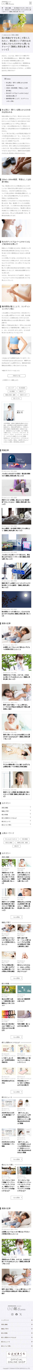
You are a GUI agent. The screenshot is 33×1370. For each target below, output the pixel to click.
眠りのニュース (6, 821)
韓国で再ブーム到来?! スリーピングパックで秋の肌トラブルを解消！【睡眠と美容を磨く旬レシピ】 (16, 585)
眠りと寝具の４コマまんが (9, 818)
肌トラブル (16, 398)
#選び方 (16, 846)
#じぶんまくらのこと (11, 839)
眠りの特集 (5, 814)
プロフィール (16, 375)
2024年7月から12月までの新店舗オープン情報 (8, 1115)
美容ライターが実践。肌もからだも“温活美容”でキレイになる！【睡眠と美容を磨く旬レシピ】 (16, 502)
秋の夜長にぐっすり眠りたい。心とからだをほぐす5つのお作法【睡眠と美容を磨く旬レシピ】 (16, 614)
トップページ (5, 1320)
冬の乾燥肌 (22, 388)
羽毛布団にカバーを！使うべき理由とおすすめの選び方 (23, 1083)
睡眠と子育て (5, 811)
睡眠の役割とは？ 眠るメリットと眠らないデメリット (23, 1060)
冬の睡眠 (12, 391)
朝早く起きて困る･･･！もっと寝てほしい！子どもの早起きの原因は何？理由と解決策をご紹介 (16, 707)
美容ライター (24, 395)
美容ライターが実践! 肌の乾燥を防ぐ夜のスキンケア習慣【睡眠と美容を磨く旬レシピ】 (16, 794)
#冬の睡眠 (25, 839)
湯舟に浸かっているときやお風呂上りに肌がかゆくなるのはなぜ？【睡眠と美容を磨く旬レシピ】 (16, 737)
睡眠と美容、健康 (10, 395)
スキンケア (11, 388)
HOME (2, 7)
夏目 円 (21, 391)
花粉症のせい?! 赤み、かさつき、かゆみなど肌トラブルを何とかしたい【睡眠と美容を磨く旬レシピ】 (16, 677)
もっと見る (16, 917)
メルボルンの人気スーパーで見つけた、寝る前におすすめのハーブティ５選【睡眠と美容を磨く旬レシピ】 (16, 557)
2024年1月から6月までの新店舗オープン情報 (8, 1144)
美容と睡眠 (8, 8)
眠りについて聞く (7, 825)
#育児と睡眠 (8, 842)
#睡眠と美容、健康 (22, 842)
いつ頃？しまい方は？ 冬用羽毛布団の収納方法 (8, 1060)
